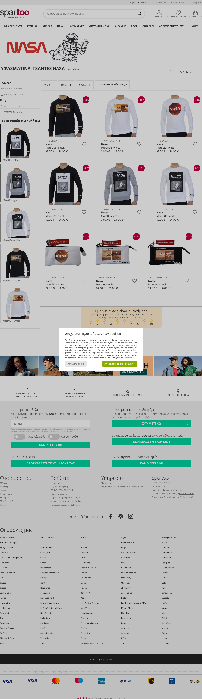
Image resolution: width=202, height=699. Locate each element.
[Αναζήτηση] (139, 14)
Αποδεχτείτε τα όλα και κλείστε (119, 364)
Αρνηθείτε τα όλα (76, 364)
